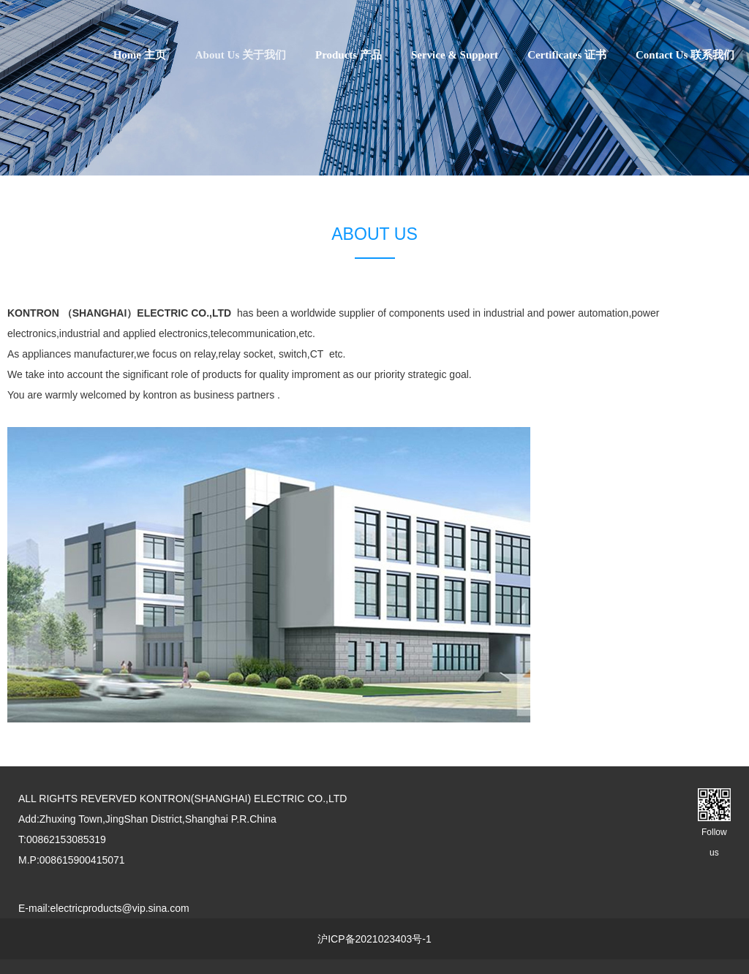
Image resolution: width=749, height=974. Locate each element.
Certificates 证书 (566, 55)
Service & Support (454, 55)
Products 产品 (348, 55)
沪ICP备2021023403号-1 (374, 939)
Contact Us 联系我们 (685, 55)
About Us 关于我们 (240, 55)
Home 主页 (139, 55)
